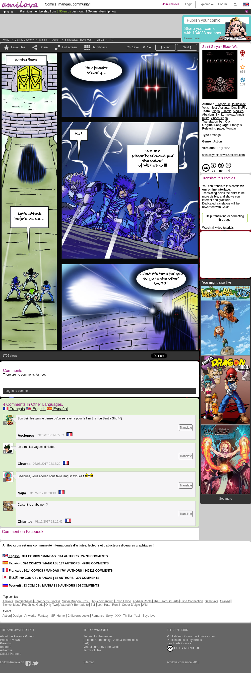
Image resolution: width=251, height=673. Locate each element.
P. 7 (112, 39)
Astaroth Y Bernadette (74, 604)
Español (57, 409)
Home (5, 39)
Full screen (69, 47)
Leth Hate (103, 604)
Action (55, 39)
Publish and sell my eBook (184, 640)
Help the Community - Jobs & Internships (110, 640)
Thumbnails (99, 47)
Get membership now (102, 11)
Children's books (78, 615)
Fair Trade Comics (179, 643)
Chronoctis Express (47, 601)
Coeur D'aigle (131, 604)
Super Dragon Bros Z (76, 601)
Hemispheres (24, 601)
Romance (97, 615)
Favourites (18, 47)
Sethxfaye (211, 601)
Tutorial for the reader (97, 636)
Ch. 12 (100, 39)
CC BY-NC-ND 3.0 (183, 648)
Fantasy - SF (46, 615)
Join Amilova (170, 4)
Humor (61, 615)
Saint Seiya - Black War (78, 39)
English (36, 409)
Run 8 (116, 604)
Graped (225, 601)
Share (44, 47)
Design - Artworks (24, 615)
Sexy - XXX (113, 615)
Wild (144, 604)
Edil (93, 604)
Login (188, 4)
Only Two (51, 604)
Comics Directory (24, 39)
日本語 (10, 578)
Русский (11, 585)
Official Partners (10, 654)
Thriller (128, 615)
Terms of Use (92, 650)
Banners (5, 647)
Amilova (7, 601)
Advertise (6, 650)
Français (14, 409)
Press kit (5, 643)
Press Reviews (10, 640)
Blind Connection (192, 601)
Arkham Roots (142, 601)
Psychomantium (102, 601)
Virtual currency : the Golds (101, 647)
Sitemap (88, 662)
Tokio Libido (123, 601)
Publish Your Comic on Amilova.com (191, 636)
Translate (186, 427)
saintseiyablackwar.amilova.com (223, 155)
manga (43, 39)
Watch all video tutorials (218, 227)
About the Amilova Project (17, 636)
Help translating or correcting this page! (225, 217)
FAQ (86, 643)
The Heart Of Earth (166, 601)
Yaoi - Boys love (144, 615)
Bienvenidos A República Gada (23, 604)
